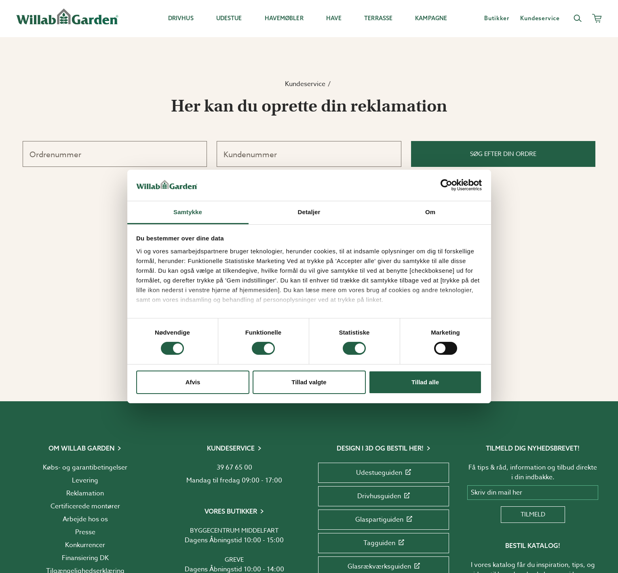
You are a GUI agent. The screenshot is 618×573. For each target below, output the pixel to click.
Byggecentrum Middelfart (234, 530)
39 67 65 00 (234, 467)
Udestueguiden (383, 473)
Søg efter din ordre (503, 154)
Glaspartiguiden (383, 520)
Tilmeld (533, 514)
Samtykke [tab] (187, 212)
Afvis (193, 382)
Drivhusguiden (383, 496)
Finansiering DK (85, 558)
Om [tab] (430, 212)
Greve (234, 559)
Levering (85, 480)
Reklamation (85, 493)
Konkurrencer (85, 545)
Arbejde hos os (85, 519)
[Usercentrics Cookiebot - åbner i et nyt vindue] (446, 185)
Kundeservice (305, 84)
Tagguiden (383, 543)
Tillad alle (425, 382)
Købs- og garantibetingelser (85, 467)
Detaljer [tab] (309, 212)
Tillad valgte (308, 382)
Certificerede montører (85, 506)
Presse (85, 532)
